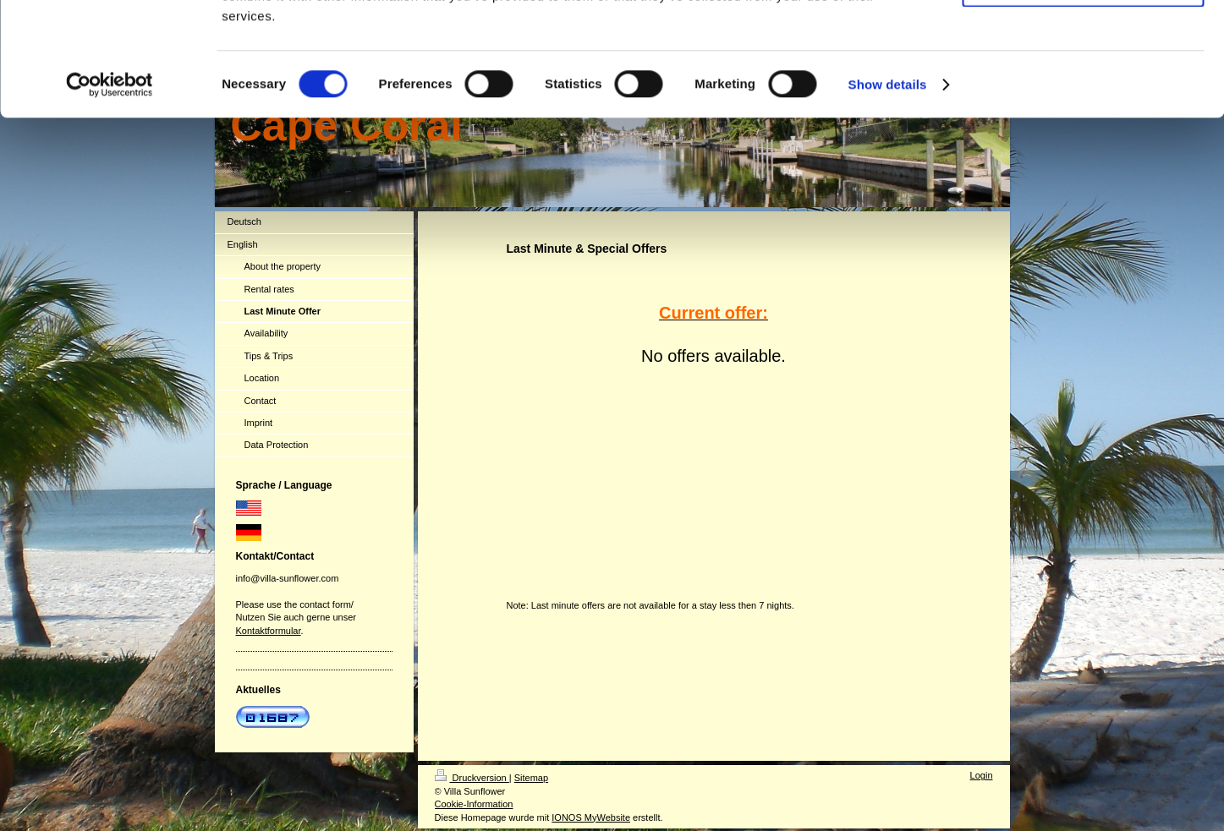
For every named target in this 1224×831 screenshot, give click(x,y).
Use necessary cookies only (1082, 92)
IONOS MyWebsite (591, 817)
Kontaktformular (268, 631)
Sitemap (531, 778)
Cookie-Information (474, 804)
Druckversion (472, 778)
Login (981, 775)
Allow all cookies (1083, 42)
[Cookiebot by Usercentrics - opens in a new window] (110, 191)
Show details (887, 190)
